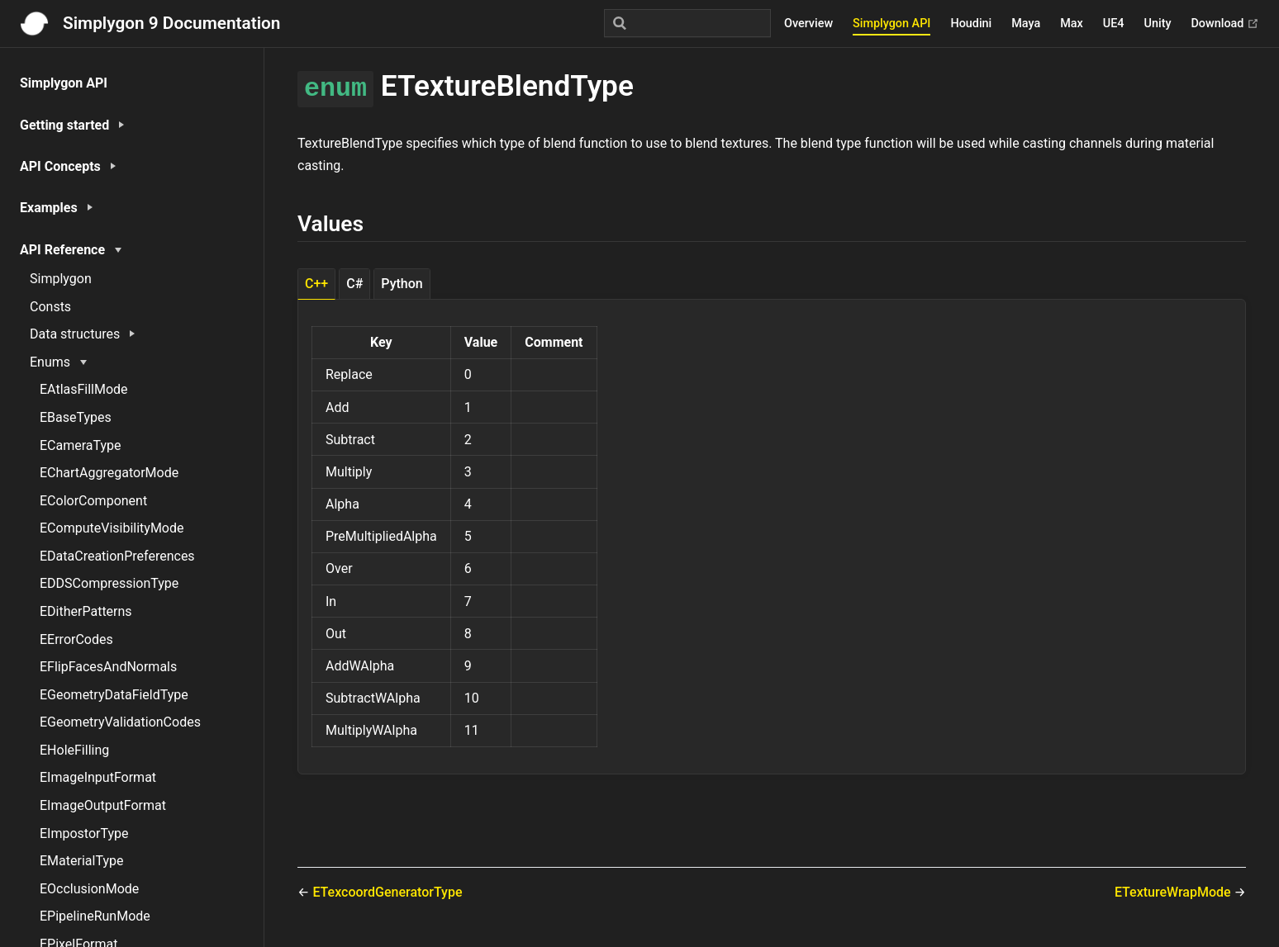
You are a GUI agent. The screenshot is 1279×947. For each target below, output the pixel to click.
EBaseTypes (76, 417)
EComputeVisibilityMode (111, 528)
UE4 (1113, 24)
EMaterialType (81, 861)
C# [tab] (354, 283)
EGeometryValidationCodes (120, 722)
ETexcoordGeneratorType (387, 892)
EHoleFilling (74, 750)
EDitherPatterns (86, 611)
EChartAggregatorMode (109, 473)
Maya (1025, 24)
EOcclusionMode (89, 889)
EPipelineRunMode (95, 916)
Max (1071, 24)
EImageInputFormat (98, 777)
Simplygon (61, 278)
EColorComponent (93, 501)
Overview (808, 24)
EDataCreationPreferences (117, 556)
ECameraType (80, 445)
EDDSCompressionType (109, 583)
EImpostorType (84, 833)
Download (1225, 24)
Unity (1158, 24)
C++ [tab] (316, 283)
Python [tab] (401, 283)
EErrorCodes (76, 639)
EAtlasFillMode (84, 389)
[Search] (687, 23)
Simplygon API (891, 24)
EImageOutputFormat (103, 805)
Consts (50, 307)
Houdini (970, 24)
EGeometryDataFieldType (114, 695)
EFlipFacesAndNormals (108, 667)
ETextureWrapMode (1174, 892)
